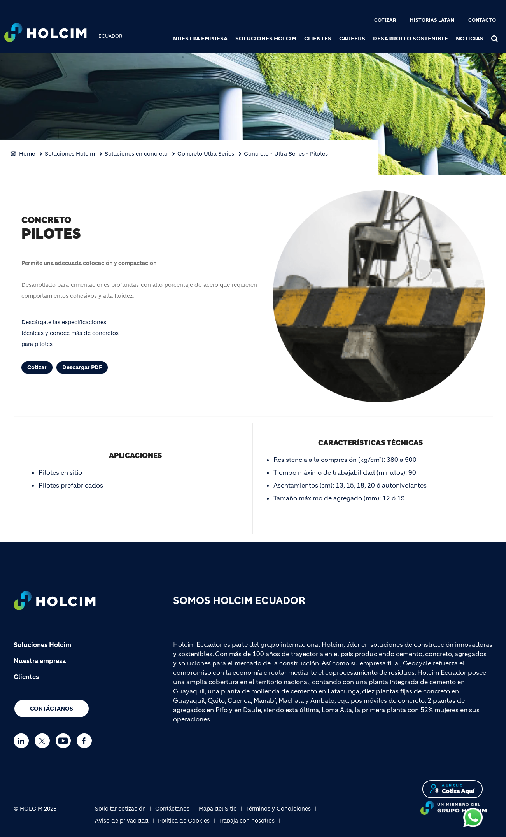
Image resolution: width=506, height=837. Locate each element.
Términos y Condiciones (278, 808)
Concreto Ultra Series (205, 153)
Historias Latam (432, 20)
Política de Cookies (184, 820)
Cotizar (385, 20)
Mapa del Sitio (218, 808)
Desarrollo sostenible (410, 38)
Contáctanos (51, 708)
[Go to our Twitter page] (44, 740)
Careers (352, 38)
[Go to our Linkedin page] (23, 740)
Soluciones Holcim (265, 38)
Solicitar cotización (120, 808)
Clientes (317, 38)
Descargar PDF (82, 367)
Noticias (469, 38)
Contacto (482, 20)
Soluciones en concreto (136, 153)
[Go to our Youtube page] (65, 740)
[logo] (45, 33)
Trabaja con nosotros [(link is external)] (247, 820)
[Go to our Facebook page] (86, 740)
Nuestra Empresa (200, 38)
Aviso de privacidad (122, 820)
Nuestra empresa (40, 661)
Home (27, 153)
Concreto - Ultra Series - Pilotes (286, 153)
